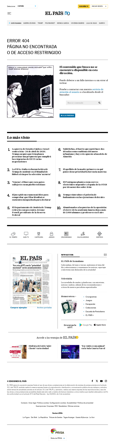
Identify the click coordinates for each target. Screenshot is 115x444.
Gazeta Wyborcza (82, 417)
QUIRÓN (102, 23)
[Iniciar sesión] (99, 6)
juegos (51, 237)
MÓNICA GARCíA (63, 23)
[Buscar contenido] (99, 103)
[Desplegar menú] (9, 13)
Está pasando (16, 23)
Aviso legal (32, 403)
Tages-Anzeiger (69, 417)
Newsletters (63, 406)
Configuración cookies (58, 403)
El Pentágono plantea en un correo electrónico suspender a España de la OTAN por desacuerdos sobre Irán (85, 184)
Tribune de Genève (55, 417)
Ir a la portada (67, 115)
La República (43, 417)
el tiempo (13, 237)
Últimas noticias (73, 406)
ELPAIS (70, 337)
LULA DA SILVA (91, 23)
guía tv (26, 237)
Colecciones (91, 308)
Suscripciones (41, 406)
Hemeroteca (68, 297)
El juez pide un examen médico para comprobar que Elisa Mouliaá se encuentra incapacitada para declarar (31, 197)
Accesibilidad (72, 403)
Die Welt (34, 417)
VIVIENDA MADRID (77, 23)
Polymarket (50, 23)
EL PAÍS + (90, 315)
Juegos (89, 300)
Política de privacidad (85, 403)
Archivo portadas (44, 307)
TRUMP (40, 23)
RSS (56, 406)
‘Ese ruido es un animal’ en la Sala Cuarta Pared (93, 347)
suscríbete (83, 6)
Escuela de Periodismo (95, 311)
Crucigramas (66, 237)
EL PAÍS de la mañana (72, 261)
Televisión (66, 279)
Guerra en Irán (29, 23)
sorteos (99, 237)
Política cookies (43, 403)
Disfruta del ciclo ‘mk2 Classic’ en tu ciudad (40, 347)
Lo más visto (18, 137)
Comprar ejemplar (18, 307)
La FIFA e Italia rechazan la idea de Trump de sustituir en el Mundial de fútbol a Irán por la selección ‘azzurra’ (31, 171)
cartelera (39, 237)
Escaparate (90, 304)
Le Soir (92, 417)
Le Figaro (26, 417)
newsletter (67, 255)
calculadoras (83, 237)
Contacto (24, 403)
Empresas (50, 406)
